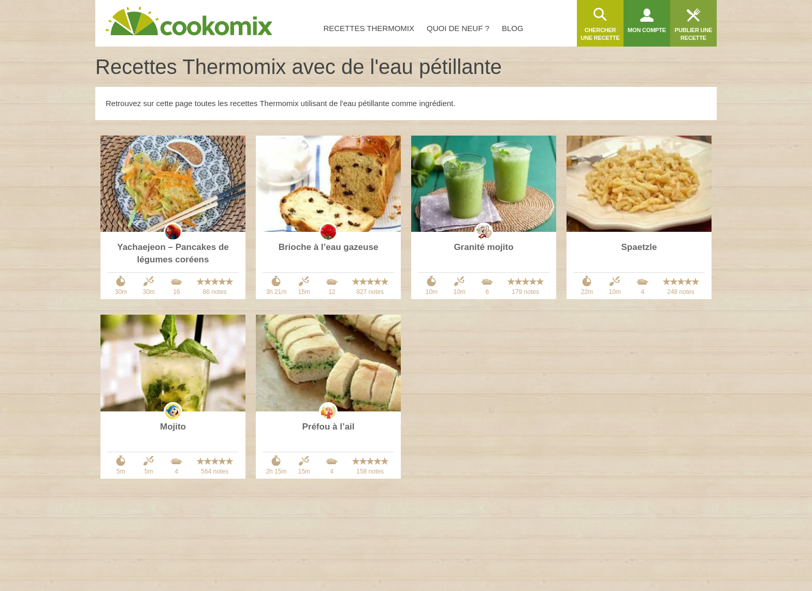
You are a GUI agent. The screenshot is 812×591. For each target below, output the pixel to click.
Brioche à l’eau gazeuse (329, 247)
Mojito (173, 427)
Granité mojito (483, 247)
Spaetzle (639, 247)
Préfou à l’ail (328, 427)
